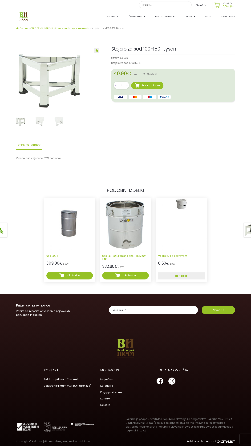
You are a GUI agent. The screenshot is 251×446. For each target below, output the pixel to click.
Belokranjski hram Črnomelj (61, 379)
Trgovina (110, 16)
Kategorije (106, 386)
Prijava (199, 5)
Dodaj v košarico (151, 85)
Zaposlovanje (228, 16)
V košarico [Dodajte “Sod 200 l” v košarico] (73, 275)
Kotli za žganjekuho (165, 16)
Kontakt (105, 398)
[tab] (29, 145)
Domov (24, 28)
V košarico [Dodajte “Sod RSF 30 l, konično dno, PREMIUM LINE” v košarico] (129, 275)
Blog (208, 16)
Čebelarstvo (135, 16)
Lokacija (105, 405)
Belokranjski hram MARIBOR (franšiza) (67, 386)
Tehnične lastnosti (29, 145)
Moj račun (106, 379)
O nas (189, 16)
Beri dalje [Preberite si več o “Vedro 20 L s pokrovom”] (181, 276)
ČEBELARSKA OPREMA (41, 28)
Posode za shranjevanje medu (72, 28)
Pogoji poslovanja (111, 392)
